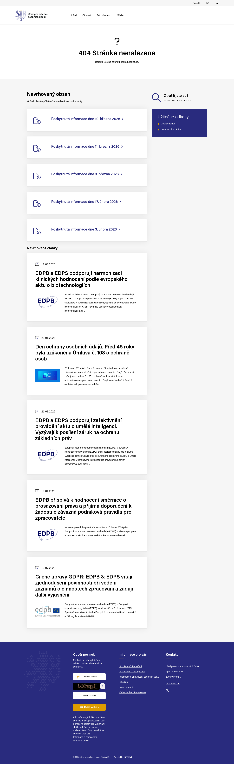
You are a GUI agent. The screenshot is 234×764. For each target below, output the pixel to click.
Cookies (123, 682)
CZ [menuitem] (208, 4)
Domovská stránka (171, 129)
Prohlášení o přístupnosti (132, 671)
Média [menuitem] (120, 15)
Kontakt (196, 3)
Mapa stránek (168, 123)
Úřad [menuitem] (74, 15)
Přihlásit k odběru (89, 707)
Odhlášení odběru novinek (132, 692)
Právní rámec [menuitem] (104, 15)
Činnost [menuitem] (87, 15)
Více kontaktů (173, 683)
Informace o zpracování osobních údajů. (85, 739)
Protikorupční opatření (130, 666)
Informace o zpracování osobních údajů (139, 676)
